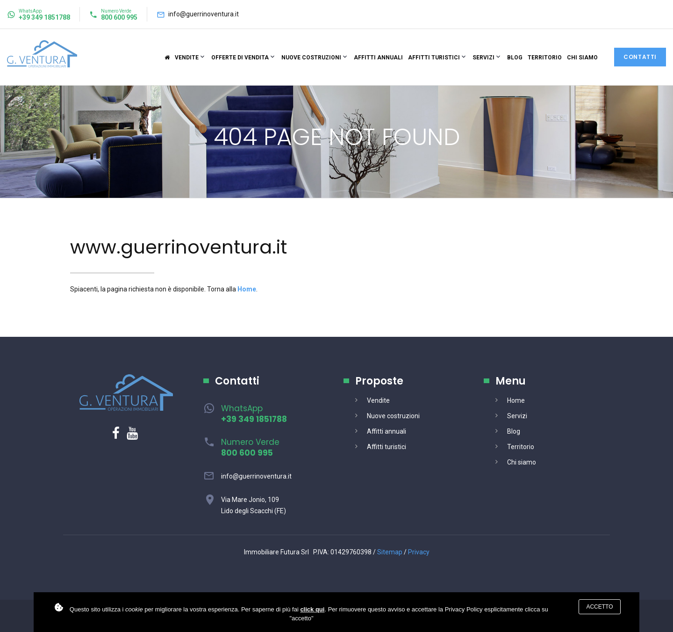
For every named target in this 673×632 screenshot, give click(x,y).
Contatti (640, 57)
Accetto (599, 606)
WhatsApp (254, 414)
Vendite (187, 57)
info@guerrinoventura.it (203, 14)
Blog (515, 57)
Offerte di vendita (240, 57)
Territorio (545, 57)
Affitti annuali (378, 57)
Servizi (483, 57)
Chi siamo (582, 57)
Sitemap (389, 552)
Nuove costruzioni (311, 57)
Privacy (419, 552)
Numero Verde (250, 447)
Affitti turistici (434, 57)
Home (516, 400)
